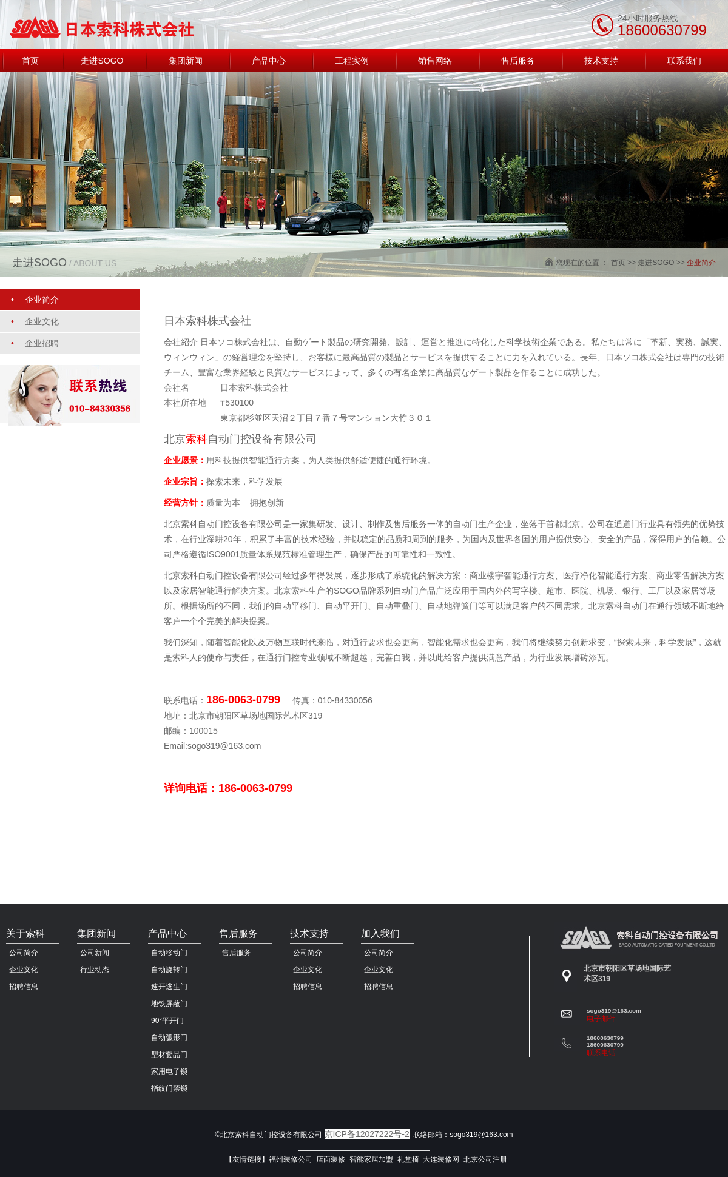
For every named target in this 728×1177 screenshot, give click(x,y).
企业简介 (701, 262)
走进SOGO (656, 262)
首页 (618, 262)
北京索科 (223, 524)
